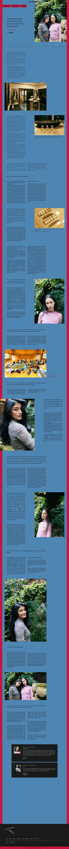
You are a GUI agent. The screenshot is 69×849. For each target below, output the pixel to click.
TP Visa (35, 838)
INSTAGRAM (25, 759)
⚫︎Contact (7, 842)
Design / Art (19, 838)
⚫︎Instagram (12, 842)
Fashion (14, 838)
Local (23, 838)
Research (27, 838)
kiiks (23, 761)
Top (38, 838)
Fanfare (31, 838)
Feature (10, 838)
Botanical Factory (19, 118)
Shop (7, 838)
